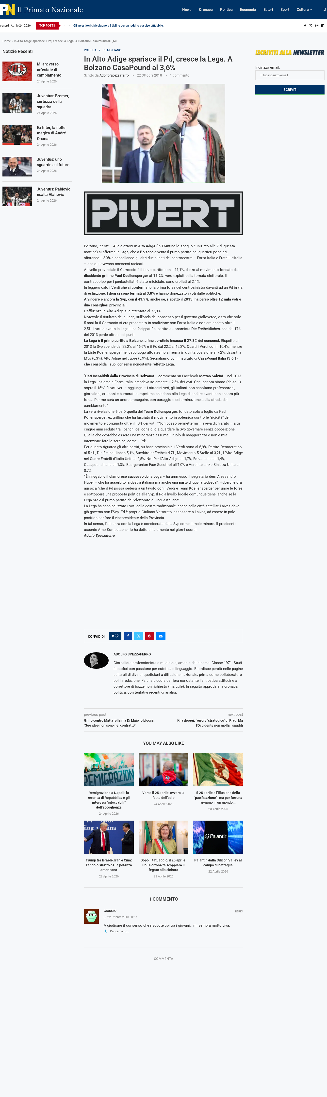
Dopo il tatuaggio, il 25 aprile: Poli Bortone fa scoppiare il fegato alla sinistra (163, 865)
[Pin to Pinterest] (149, 636)
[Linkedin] (323, 26)
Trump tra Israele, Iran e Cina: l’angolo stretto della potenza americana (109, 865)
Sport (284, 9)
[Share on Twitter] (138, 636)
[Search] (324, 10)
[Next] (69, 26)
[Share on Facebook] (128, 636)
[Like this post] (116, 636)
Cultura (303, 9)
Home (6, 41)
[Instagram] (317, 26)
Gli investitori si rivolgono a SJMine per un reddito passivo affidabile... (119, 25)
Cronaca (206, 9)
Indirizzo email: (290, 72)
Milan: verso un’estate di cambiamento (49, 70)
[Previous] (64, 26)
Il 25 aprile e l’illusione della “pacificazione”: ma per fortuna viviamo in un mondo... (218, 797)
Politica (226, 9)
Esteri (268, 9)
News (187, 9)
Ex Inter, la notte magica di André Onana (51, 133)
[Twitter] (311, 26)
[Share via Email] (160, 636)
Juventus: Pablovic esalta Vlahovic (53, 192)
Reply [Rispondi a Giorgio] (239, 911)
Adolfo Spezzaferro (114, 75)
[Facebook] (305, 26)
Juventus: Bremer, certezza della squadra (53, 101)
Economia (248, 9)
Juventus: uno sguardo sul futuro (53, 162)
